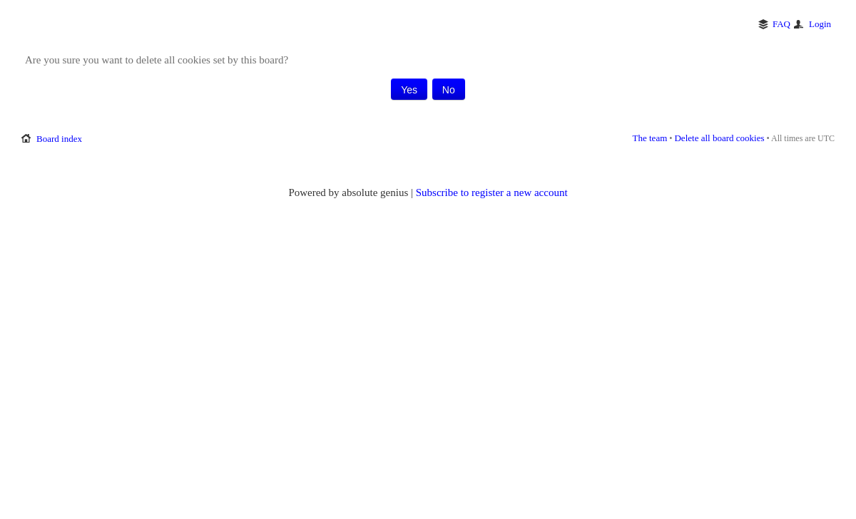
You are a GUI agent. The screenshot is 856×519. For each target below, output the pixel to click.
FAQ (781, 24)
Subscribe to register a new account (492, 192)
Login (820, 24)
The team (650, 138)
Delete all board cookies (719, 138)
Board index (59, 138)
